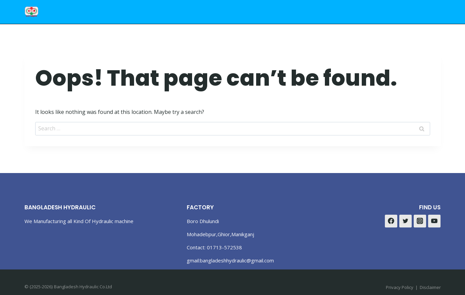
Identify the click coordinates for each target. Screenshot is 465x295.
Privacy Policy (399, 287)
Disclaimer (430, 287)
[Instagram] (420, 221)
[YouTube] (434, 221)
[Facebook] (391, 221)
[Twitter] (405, 221)
